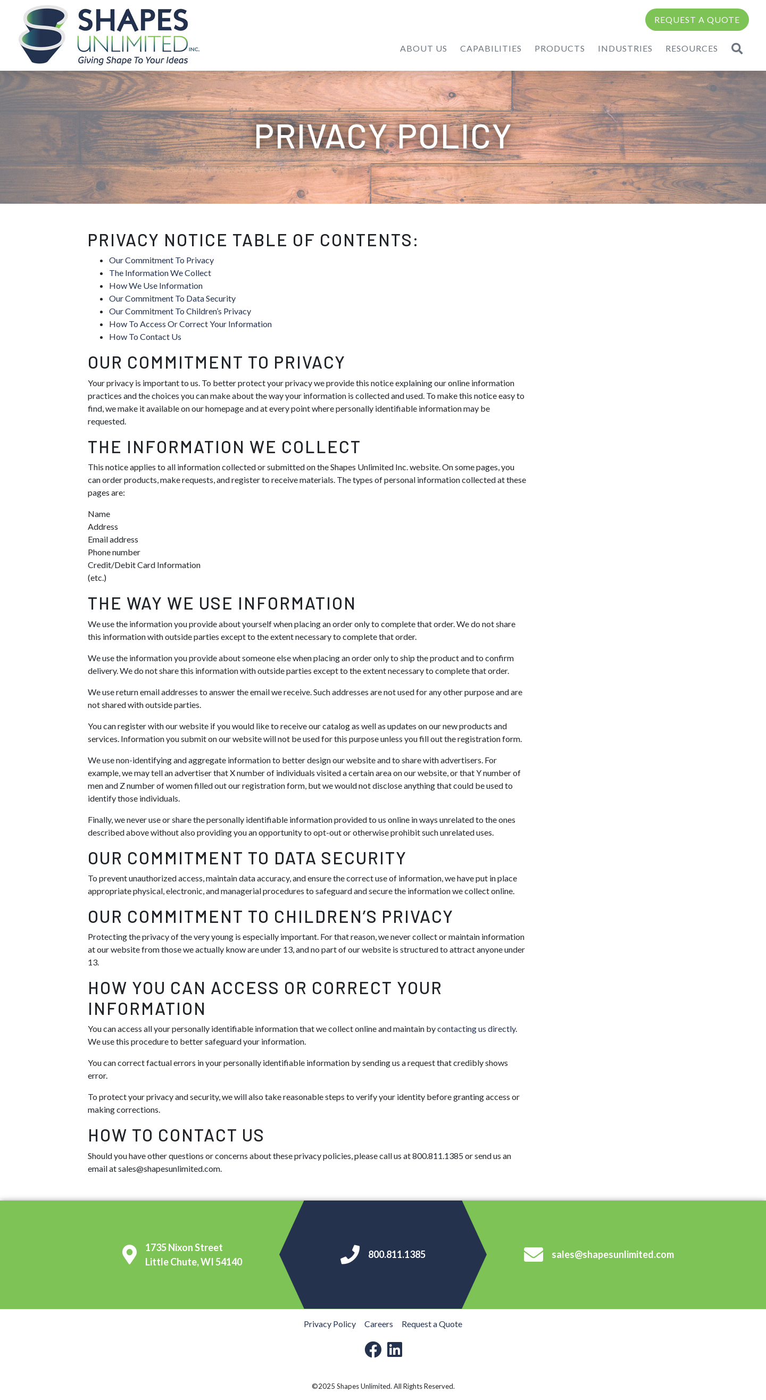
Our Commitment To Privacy (161, 260)
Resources (691, 48)
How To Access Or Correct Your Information (190, 324)
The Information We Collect (160, 273)
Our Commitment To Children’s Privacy (180, 311)
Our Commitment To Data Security (172, 298)
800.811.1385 (383, 1254)
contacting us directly (476, 1028)
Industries (625, 48)
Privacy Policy (330, 1324)
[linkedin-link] (394, 1349)
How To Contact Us (145, 336)
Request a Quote (697, 19)
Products (560, 48)
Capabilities (491, 48)
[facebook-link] (372, 1349)
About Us (423, 48)
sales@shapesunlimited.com (599, 1254)
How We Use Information (156, 285)
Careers (378, 1324)
